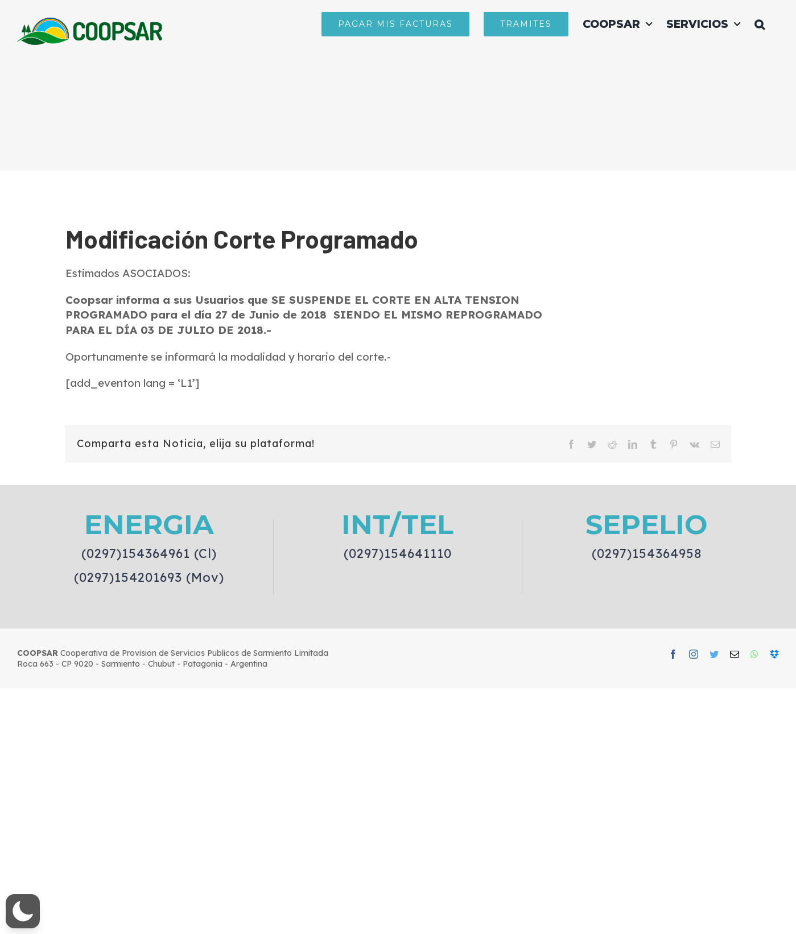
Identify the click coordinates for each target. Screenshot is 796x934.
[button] (759, 24)
